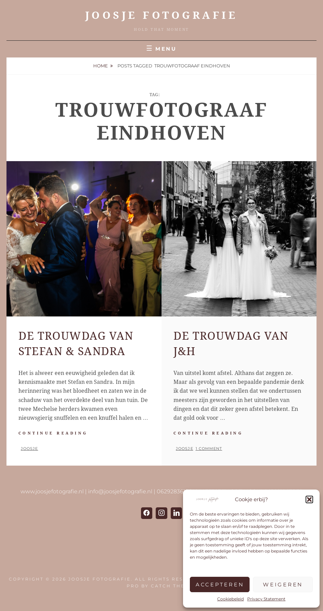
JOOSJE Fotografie (161, 15)
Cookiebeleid (230, 598)
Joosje (29, 448)
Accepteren (220, 584)
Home (100, 65)
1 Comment (209, 448)
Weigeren (283, 584)
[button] (309, 499)
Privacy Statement (266, 598)
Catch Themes (174, 585)
